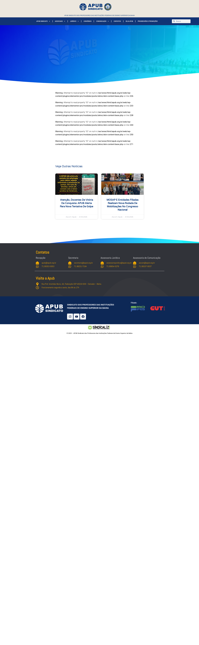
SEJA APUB (129, 21)
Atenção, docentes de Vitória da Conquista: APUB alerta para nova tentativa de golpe (76, 203)
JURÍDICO (74, 21)
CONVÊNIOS (87, 21)
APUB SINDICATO (43, 21)
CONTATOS (117, 21)
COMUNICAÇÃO (102, 21)
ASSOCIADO (60, 21)
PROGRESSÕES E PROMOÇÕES (148, 21)
